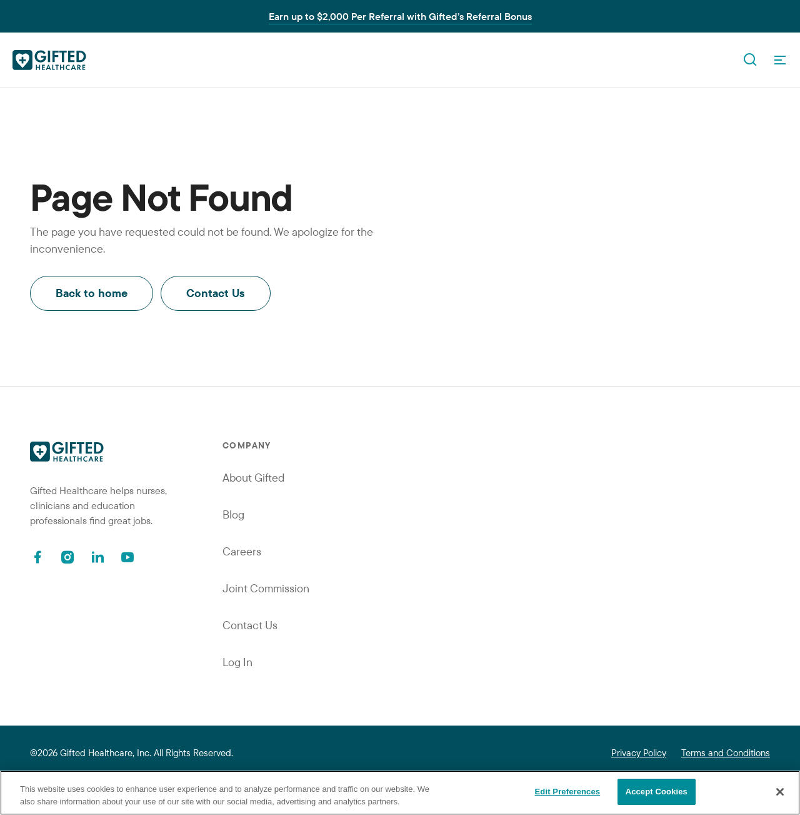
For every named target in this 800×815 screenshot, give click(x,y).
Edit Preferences (568, 791)
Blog (233, 514)
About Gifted (253, 477)
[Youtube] (127, 557)
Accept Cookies (657, 791)
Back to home (92, 293)
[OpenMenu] (780, 60)
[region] (400, 793)
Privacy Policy (638, 753)
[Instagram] (67, 557)
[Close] (780, 792)
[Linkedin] (97, 557)
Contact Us (215, 293)
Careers (241, 551)
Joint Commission (265, 588)
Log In (237, 662)
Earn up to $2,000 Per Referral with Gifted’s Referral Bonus (400, 16)
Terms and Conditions (725, 753)
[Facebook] (37, 557)
